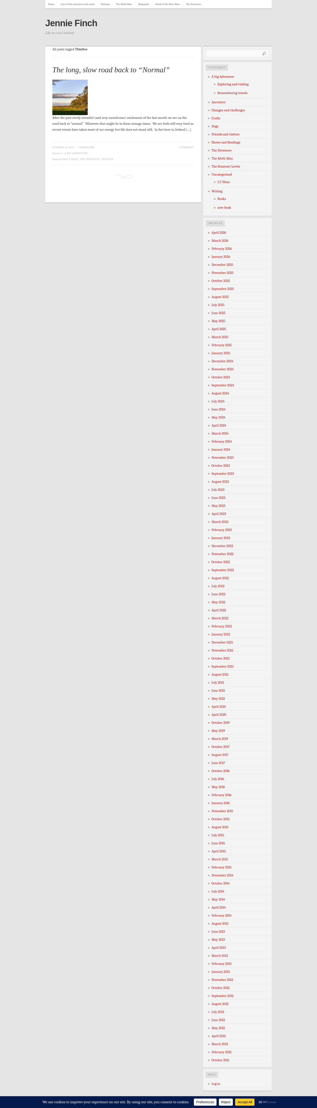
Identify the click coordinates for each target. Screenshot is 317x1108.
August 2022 (220, 578)
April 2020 (219, 715)
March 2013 (220, 956)
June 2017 (218, 763)
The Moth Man (124, 4)
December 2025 (222, 265)
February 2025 (222, 345)
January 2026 (221, 257)
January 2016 (221, 803)
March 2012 (220, 1044)
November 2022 (223, 554)
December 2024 (222, 361)
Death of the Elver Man (167, 4)
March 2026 (220, 241)
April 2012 (219, 1036)
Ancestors (218, 102)
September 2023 (223, 474)
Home (51, 4)
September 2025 (223, 289)
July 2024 (218, 401)
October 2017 (220, 747)
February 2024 (222, 442)
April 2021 (219, 707)
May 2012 (218, 1028)
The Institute (90, 159)
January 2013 (221, 972)
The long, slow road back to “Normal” (111, 69)
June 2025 (218, 313)
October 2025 (221, 281)
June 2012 (218, 1020)
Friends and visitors (225, 134)
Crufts (216, 118)
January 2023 (221, 538)
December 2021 (222, 642)
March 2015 (220, 859)
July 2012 (218, 1012)
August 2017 (220, 755)
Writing (217, 191)
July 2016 (218, 779)
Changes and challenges (228, 110)
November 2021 (222, 650)
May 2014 (218, 899)
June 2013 (218, 932)
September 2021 (223, 666)
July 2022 (218, 586)
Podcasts (105, 4)
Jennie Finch (71, 23)
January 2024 (221, 450)
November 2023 (223, 458)
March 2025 (220, 337)
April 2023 (219, 514)
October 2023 (221, 466)
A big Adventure (76, 153)
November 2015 (222, 811)
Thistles (107, 159)
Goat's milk (70, 159)
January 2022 (221, 634)
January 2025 (221, 353)
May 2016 (218, 787)
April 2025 (219, 329)
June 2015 (218, 843)
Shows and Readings (226, 142)
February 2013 (221, 964)
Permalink (87, 147)
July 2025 (218, 305)
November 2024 (223, 369)
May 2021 (218, 699)
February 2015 (222, 867)
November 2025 (223, 273)
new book (224, 208)
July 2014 (218, 891)
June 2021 (218, 691)
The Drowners (193, 4)
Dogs (215, 126)
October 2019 (221, 723)
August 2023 (220, 482)
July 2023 (218, 490)
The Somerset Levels (226, 166)
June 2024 (218, 409)
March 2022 (220, 618)
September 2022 (223, 570)
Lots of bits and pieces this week (77, 4)
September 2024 (223, 385)
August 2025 (220, 297)
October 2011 (220, 1060)
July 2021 (218, 683)
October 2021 (220, 658)
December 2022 (222, 546)
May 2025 (218, 321)
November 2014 (222, 875)
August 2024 (220, 393)
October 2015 (221, 819)
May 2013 (218, 940)
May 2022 (218, 602)
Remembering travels (232, 93)
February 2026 (222, 249)
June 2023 (218, 498)
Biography (143, 4)
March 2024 (220, 433)
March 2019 (220, 739)
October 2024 (221, 377)
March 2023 (220, 522)
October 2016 (220, 771)
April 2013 (219, 948)
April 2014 (219, 907)
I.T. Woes (223, 182)
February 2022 (222, 626)
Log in (216, 1084)
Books (221, 199)
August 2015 (220, 827)
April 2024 (219, 425)
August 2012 (220, 1004)
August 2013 (220, 924)
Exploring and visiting (233, 84)
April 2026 (219, 233)
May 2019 (218, 731)
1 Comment (186, 147)
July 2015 (218, 835)
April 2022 (219, 610)
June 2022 (218, 594)
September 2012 (223, 996)
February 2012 (221, 1052)
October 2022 (221, 562)
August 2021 (220, 675)
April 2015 (219, 851)
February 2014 (222, 916)
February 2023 (222, 530)
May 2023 (218, 506)
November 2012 (222, 980)
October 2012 (220, 988)
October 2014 (221, 883)
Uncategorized (222, 174)
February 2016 (221, 795)
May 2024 (218, 417)
